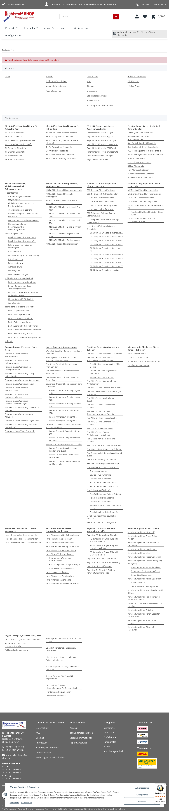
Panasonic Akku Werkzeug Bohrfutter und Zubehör (21, 426)
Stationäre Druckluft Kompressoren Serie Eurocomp (64, 385)
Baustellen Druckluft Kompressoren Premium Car (62, 365)
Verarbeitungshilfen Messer (140, 553)
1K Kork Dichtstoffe (13, 155)
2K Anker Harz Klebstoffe (57, 151)
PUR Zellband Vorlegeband (139, 162)
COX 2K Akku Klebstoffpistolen (100, 209)
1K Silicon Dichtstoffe (14, 132)
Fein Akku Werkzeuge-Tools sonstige (103, 463)
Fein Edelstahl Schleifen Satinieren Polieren (105, 506)
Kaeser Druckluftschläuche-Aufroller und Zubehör (65, 456)
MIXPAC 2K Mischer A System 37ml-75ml (64, 215)
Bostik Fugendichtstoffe (18, 310)
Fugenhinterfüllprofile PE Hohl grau (102, 144)
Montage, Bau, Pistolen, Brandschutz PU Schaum (63, 639)
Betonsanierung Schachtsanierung (23, 255)
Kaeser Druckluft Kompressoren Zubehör (64, 444)
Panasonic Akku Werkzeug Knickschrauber (16, 361)
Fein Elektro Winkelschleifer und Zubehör (101, 440)
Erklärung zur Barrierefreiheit (100, 105)
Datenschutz (26, 803)
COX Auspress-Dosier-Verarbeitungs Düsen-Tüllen (103, 221)
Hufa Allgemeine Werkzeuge (58, 580)
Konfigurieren (142, 795)
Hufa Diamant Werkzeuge (57, 572)
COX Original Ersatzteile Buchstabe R (106, 258)
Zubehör (9, 341)
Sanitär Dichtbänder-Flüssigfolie (142, 143)
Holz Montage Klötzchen (138, 170)
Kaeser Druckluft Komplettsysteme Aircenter (64, 439)
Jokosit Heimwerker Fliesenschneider (21, 535)
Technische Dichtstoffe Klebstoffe (19, 306)
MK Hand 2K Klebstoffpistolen (141, 197)
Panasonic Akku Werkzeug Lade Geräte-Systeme (22, 408)
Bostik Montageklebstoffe (19, 314)
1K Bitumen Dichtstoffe (15, 152)
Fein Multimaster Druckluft (102, 377)
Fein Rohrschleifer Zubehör (102, 498)
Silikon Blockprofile (136, 166)
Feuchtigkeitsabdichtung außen (22, 241)
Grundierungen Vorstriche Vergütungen (19, 198)
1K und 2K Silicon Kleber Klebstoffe (61, 132)
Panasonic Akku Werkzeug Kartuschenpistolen (16, 395)
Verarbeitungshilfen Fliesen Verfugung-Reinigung (145, 562)
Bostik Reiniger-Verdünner (20, 322)
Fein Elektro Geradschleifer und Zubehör (105, 445)
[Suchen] (86, 16)
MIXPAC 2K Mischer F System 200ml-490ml (65, 234)
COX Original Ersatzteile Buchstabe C (106, 240)
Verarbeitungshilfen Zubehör (140, 610)
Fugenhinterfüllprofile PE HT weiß (101, 148)
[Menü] (164, 785)
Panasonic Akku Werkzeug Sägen (19, 384)
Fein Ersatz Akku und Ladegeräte (101, 522)
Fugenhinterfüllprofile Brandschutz (102, 152)
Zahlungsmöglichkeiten (56, 81)
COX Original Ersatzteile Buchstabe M (105, 249)
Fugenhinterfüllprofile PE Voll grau (102, 140)
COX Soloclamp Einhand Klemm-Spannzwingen (101, 214)
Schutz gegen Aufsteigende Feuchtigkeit (20, 246)
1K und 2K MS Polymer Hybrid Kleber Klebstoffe (62, 141)
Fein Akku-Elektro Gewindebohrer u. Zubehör (103, 423)
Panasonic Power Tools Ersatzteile (20, 431)
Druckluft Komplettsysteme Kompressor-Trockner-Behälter (64, 426)
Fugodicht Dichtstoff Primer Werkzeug (103, 562)
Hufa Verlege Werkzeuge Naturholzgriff (60, 559)
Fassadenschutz (15, 251)
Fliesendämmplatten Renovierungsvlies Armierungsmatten (17, 227)
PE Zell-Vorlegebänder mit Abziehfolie (144, 151)
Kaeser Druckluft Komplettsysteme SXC (64, 432)
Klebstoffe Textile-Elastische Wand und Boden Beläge (23, 294)
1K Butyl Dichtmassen (14, 159)
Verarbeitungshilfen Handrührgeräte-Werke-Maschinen (144, 598)
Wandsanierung (15, 267)
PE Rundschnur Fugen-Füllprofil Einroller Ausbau (104, 540)
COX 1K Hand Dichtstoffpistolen (101, 190)
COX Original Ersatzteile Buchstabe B (106, 236)
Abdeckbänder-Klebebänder (140, 177)
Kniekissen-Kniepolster (138, 357)
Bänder (107, 746)
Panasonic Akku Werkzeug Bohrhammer (22, 380)
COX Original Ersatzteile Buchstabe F (106, 244)
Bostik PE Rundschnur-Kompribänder (24, 337)
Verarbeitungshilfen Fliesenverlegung (144, 557)
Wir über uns (81, 28)
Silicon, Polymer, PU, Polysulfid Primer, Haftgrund (63, 668)
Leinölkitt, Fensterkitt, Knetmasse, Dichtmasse (61, 649)
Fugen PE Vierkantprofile (97, 159)
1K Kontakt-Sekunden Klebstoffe (60, 154)
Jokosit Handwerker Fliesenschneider (21, 539)
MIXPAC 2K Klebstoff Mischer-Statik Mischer (61, 201)
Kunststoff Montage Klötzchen (141, 173)
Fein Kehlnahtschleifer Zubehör (104, 512)
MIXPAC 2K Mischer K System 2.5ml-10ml (65, 208)
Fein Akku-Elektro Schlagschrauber (102, 418)
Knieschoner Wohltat (137, 353)
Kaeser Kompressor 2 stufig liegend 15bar (65, 398)
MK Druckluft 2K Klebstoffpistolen (143, 201)
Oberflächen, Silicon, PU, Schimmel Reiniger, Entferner (61, 658)
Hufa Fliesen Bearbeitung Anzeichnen (62, 546)
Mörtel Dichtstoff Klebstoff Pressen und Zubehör (145, 604)
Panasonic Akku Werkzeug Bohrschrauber (16, 355)
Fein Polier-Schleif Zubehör (99, 490)
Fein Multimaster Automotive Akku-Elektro (105, 365)
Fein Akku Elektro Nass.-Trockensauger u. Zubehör (104, 393)
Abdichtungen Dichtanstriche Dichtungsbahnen (21, 204)
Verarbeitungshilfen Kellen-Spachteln (144, 578)
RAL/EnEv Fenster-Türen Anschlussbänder (138, 138)
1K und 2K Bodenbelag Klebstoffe (61, 158)
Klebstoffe (109, 732)
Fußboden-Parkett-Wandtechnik (19, 278)
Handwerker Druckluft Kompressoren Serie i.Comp (62, 378)
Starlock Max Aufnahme (100, 478)
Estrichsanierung (15, 259)
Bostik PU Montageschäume (20, 318)
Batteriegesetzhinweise (97, 96)
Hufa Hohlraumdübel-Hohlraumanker (62, 583)
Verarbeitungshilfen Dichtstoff (141, 532)
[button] (137, 16)
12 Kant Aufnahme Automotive (103, 482)
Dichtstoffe (109, 727)
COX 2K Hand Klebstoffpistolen (100, 201)
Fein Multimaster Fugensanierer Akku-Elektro (104, 372)
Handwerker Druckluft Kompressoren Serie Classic (62, 372)
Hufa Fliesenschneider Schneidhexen (62, 535)
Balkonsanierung (15, 263)
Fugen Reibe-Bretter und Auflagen (146, 567)
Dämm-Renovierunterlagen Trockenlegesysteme (20, 287)
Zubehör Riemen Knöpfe (138, 365)
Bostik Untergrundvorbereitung (22, 282)
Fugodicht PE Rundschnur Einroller (102, 535)
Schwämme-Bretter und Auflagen (145, 571)
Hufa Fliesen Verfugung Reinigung (61, 550)
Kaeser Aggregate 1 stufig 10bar (63, 417)
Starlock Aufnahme (98, 471)
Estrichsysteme (15, 270)
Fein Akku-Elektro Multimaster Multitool (104, 353)
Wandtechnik (14, 303)
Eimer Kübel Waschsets (141, 575)
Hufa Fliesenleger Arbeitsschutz (60, 576)
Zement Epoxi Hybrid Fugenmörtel (23, 220)
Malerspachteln (138, 582)
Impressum (14, 803)
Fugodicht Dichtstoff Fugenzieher (101, 558)
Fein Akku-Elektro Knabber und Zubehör (104, 387)
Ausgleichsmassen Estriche (20, 210)
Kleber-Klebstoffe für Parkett (20, 299)
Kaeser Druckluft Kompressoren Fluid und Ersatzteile (65, 462)
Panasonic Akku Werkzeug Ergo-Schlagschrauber (19, 368)
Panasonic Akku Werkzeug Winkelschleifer (16, 389)
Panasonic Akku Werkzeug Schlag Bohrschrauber (19, 374)
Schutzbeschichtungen (18, 274)
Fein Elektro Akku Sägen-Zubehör (101, 459)
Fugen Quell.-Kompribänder (140, 132)
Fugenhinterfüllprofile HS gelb (100, 132)
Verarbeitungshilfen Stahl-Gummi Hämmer (143, 621)
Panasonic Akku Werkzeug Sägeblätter (22, 420)
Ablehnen (142, 802)
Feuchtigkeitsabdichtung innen (22, 237)
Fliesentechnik (11, 193)
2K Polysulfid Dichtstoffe (15, 148)
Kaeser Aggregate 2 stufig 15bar (63, 420)
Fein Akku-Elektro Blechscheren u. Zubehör (102, 399)
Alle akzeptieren (142, 788)
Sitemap (90, 86)
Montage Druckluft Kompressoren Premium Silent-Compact (61, 359)
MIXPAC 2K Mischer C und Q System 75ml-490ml (65, 228)
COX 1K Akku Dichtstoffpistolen (100, 197)
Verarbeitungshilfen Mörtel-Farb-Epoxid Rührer (145, 591)
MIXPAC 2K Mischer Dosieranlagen (64, 240)
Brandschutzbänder (136, 158)
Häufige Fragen (13, 35)
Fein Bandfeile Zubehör (100, 501)
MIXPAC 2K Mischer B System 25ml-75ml (64, 221)
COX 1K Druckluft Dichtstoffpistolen (102, 194)
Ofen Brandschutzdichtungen (100, 155)
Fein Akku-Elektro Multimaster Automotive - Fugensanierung (100, 359)
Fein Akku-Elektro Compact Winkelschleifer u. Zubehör (99, 433)
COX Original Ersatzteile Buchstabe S (106, 262)
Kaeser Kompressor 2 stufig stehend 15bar (65, 411)
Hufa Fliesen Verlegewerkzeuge (60, 554)
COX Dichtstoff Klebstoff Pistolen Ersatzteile (101, 227)
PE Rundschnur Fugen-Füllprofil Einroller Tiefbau (104, 553)
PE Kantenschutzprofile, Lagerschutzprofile (15, 644)
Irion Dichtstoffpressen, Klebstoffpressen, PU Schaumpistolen (62, 686)
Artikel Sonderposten (55, 28)
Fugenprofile (110, 741)
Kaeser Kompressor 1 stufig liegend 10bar (65, 391)
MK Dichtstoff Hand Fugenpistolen (143, 190)
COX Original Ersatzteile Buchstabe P (106, 254)
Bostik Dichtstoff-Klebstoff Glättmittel (24, 329)
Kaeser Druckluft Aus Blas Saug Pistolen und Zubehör (63, 449)
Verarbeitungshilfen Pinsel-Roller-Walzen (143, 537)
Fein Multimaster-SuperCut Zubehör (103, 467)
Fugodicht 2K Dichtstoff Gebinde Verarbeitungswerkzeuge (101, 571)
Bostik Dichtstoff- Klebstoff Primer (23, 326)
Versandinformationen (56, 86)
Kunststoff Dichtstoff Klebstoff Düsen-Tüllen (147, 213)
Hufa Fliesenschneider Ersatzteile (61, 542)
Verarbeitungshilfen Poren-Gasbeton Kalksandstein (144, 615)
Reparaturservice (53, 91)
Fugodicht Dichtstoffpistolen (99, 566)
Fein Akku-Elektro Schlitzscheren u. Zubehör (102, 406)
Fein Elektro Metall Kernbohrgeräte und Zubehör (104, 454)
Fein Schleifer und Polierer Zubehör (105, 494)
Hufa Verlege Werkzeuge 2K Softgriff (65, 564)
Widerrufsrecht (93, 100)
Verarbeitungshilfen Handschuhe (142, 549)
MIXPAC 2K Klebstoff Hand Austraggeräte (64, 190)
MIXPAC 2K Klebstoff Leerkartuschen (62, 244)
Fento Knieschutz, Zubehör (59, 692)
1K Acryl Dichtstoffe (13, 136)
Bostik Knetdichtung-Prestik (20, 333)
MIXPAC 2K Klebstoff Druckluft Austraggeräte (59, 195)
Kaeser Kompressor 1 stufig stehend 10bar (65, 405)
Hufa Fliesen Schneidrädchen (59, 539)
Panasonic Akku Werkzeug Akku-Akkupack (19, 415)
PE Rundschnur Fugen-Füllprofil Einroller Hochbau (104, 546)
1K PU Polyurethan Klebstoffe (59, 147)
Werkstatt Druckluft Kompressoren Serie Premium (64, 352)
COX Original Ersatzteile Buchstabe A (106, 233)
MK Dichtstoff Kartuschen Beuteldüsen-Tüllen (145, 206)
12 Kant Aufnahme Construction (104, 486)
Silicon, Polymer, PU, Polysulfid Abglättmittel (59, 677)
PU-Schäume (110, 737)
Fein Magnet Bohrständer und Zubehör (104, 449)
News (7, 76)
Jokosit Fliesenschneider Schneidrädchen (23, 542)
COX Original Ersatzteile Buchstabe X (106, 266)
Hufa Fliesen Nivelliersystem (61, 568)
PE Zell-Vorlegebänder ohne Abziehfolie (145, 154)
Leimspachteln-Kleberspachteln (145, 586)
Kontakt (49, 76)
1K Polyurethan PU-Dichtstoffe (18, 144)
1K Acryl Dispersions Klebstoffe (59, 136)
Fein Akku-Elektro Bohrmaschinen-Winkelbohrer (102, 382)
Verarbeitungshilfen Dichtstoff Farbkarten (141, 628)
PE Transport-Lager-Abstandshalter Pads (23, 639)
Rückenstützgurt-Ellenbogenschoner (144, 361)
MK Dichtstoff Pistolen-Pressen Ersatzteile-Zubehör (141, 220)
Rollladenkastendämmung (16, 650)
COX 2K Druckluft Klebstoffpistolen (102, 205)
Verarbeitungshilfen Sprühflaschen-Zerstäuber (143, 544)
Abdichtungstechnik (14, 233)
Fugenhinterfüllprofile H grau (100, 136)
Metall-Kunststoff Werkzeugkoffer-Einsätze (102, 517)
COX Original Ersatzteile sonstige (104, 270)
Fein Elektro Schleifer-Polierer (100, 428)
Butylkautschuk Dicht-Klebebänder (143, 147)
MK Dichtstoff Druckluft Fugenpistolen (144, 194)
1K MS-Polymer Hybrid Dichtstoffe (20, 140)
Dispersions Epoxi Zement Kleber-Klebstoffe (23, 215)
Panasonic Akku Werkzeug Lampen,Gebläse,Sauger (16, 402)
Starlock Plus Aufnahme (100, 475)
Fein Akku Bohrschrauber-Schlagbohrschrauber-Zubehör (100, 412)
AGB (88, 81)
